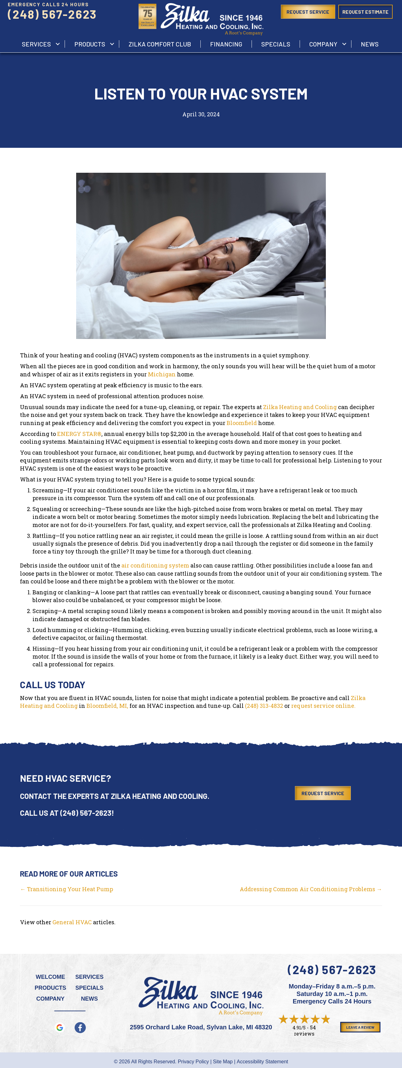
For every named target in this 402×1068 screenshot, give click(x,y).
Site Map (223, 1061)
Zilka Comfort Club (160, 44)
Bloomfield (242, 423)
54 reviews (305, 1030)
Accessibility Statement (262, 1061)
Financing (226, 44)
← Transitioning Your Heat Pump (66, 889)
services (36, 44)
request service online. (323, 705)
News (370, 44)
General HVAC (72, 922)
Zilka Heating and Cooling (300, 407)
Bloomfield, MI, (107, 705)
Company (323, 44)
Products (89, 44)
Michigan (162, 374)
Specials (275, 44)
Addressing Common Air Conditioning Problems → (311, 889)
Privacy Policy (193, 1061)
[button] (58, 44)
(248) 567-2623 (52, 14)
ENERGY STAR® (79, 433)
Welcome (50, 977)
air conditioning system (155, 565)
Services (89, 977)
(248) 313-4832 (264, 705)
